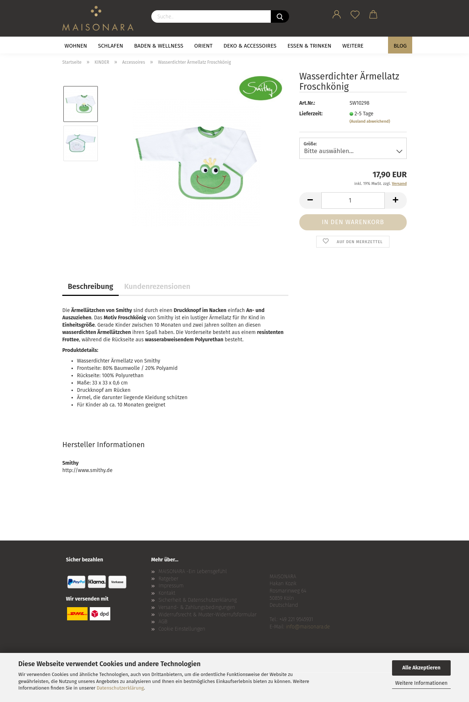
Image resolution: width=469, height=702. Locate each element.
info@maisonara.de (308, 627)
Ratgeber (168, 579)
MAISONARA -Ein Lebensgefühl (193, 571)
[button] (337, 13)
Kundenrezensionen (157, 286)
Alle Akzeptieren (421, 668)
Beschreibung (90, 286)
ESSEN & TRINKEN (310, 45)
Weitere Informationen (421, 683)
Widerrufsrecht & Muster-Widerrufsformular (208, 615)
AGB (163, 622)
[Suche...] (280, 16)
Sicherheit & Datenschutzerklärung (198, 600)
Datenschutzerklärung (120, 688)
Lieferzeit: (311, 114)
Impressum (171, 586)
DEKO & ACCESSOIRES (250, 45)
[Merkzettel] (355, 13)
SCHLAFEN (110, 45)
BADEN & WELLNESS (158, 45)
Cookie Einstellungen (182, 629)
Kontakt (167, 593)
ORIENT (203, 45)
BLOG (400, 45)
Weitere (352, 45)
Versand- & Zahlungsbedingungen (197, 607)
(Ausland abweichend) (370, 121)
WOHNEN (75, 45)
